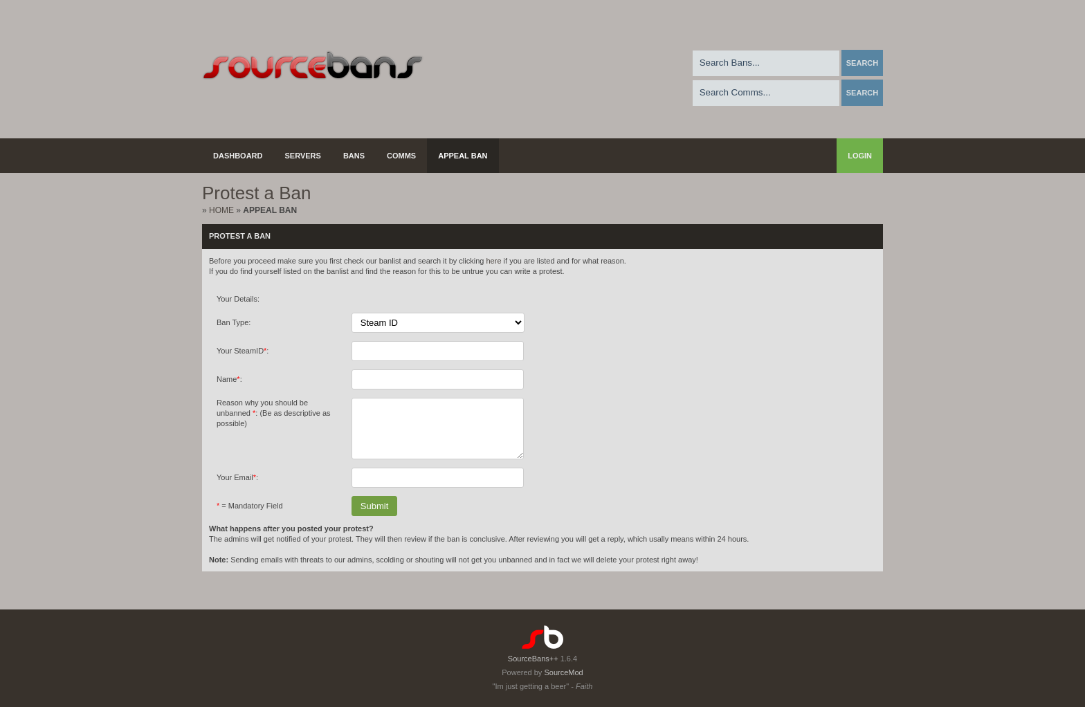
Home (221, 210)
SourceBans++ (533, 658)
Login (860, 156)
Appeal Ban (462, 156)
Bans (354, 156)
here (493, 261)
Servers (303, 156)
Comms (401, 156)
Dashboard (238, 156)
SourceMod (563, 672)
